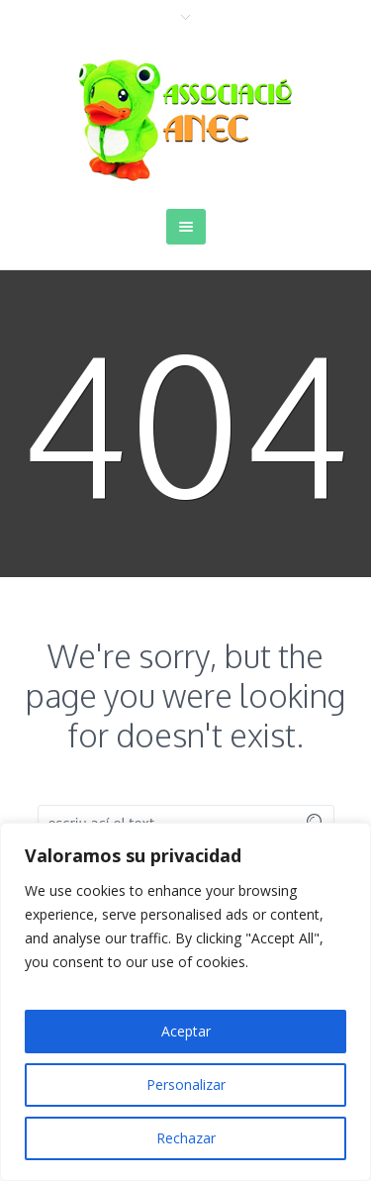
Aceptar (186, 1031)
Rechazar (186, 1138)
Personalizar (186, 1084)
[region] (185, 1002)
